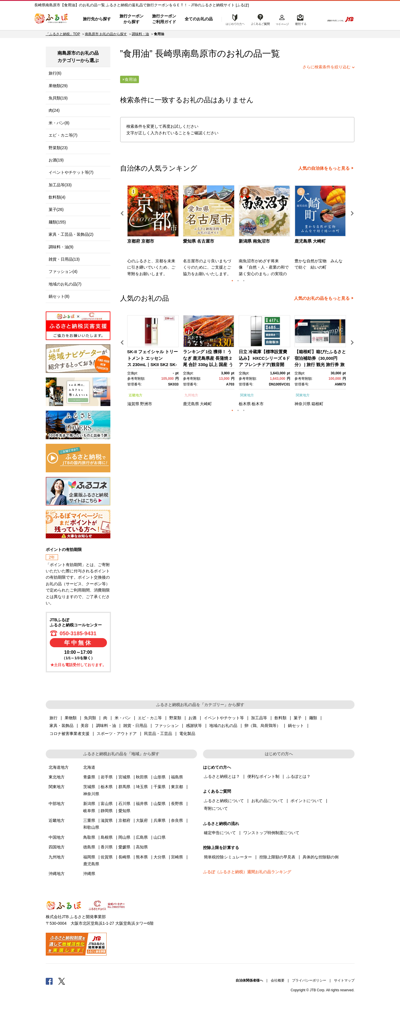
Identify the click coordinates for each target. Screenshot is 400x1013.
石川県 (124, 803)
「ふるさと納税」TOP (63, 34)
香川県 (107, 847)
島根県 (107, 837)
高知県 (142, 847)
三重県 (89, 820)
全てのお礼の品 (199, 19)
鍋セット (296, 725)
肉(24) (54, 110)
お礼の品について (267, 800)
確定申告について (220, 832)
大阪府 (142, 820)
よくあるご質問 (260, 19)
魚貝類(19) (58, 98)
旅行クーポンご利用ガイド (164, 19)
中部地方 (57, 803)
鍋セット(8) (59, 296)
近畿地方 (135, 395)
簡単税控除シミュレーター (228, 857)
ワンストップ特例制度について (271, 832)
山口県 (160, 837)
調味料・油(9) (61, 247)
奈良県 (177, 820)
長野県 (177, 803)
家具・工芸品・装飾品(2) (71, 234)
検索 (316, 19)
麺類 (313, 718)
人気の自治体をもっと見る (324, 168)
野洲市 (146, 403)
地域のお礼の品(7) (65, 284)
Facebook (49, 981)
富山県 (107, 803)
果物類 (71, 718)
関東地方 (247, 395)
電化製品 (187, 733)
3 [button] (244, 280)
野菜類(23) (58, 147)
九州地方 (191, 395)
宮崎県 (177, 857)
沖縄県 (89, 873)
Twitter (61, 981)
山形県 (160, 777)
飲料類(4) (57, 197)
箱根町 (317, 403)
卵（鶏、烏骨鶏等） (262, 725)
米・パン (123, 718)
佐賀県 (107, 857)
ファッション (167, 725)
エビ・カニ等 (150, 718)
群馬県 (124, 786)
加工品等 (259, 718)
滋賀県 (133, 403)
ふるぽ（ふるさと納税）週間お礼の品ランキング (247, 872)
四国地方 (57, 847)
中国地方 (57, 837)
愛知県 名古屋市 (198, 241)
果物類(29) (58, 85)
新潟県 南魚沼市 (254, 241)
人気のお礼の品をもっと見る (322, 298)
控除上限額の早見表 (277, 857)
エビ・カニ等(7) (63, 135)
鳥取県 (89, 837)
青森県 (89, 777)
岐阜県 (89, 810)
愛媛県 (124, 847)
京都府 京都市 (140, 241)
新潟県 (89, 803)
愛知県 (124, 810)
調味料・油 (140, 34)
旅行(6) (55, 73)
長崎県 (124, 857)
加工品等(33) (60, 185)
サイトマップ (344, 980)
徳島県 (89, 847)
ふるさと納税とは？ (222, 776)
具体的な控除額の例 (321, 857)
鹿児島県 (191, 403)
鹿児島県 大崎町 (310, 241)
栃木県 (245, 403)
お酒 (192, 718)
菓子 (298, 718)
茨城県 (89, 786)
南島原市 (199, 54)
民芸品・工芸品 (158, 733)
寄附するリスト (300, 19)
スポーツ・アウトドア (117, 733)
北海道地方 (59, 767)
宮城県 (124, 777)
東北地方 (57, 777)
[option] (154, 232)
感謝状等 (194, 725)
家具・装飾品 (61, 725)
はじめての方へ (233, 19)
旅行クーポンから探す (132, 19)
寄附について (216, 808)
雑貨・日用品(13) (64, 259)
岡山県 (124, 837)
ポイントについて (306, 800)
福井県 (142, 803)
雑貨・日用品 (135, 725)
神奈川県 (302, 403)
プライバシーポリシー (309, 980)
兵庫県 (160, 820)
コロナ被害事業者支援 (69, 733)
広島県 (142, 837)
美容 (85, 725)
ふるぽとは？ (298, 776)
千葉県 (160, 786)
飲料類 (280, 718)
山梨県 (160, 803)
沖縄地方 (57, 873)
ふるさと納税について (224, 800)
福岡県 (89, 857)
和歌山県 (91, 827)
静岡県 (107, 810)
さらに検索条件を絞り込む (327, 67)
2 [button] (238, 280)
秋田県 (142, 777)
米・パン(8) (59, 123)
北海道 (89, 767)
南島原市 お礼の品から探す (106, 34)
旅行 (53, 718)
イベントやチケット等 (224, 718)
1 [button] (232, 280)
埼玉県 (142, 786)
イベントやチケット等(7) (71, 172)
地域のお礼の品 (223, 725)
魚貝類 (90, 718)
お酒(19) (56, 160)
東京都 (177, 786)
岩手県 (107, 777)
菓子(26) (56, 209)
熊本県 (142, 857)
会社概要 (277, 980)
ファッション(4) (63, 271)
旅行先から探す (97, 19)
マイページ (282, 19)
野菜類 (175, 718)
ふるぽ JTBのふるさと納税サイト (51, 19)
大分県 (160, 857)
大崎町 (206, 403)
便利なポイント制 (263, 776)
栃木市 (258, 403)
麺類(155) (57, 222)
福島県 (177, 777)
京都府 (124, 820)
